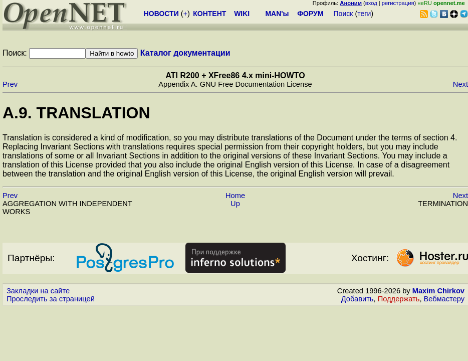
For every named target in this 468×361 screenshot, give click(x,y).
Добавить (357, 299)
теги (364, 14)
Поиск (343, 14)
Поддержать (399, 299)
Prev (10, 84)
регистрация (398, 3)
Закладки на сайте (38, 291)
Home (235, 196)
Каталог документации (185, 53)
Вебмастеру (444, 299)
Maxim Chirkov (438, 291)
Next (460, 84)
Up (235, 204)
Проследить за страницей (51, 299)
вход (371, 3)
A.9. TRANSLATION (76, 113)
